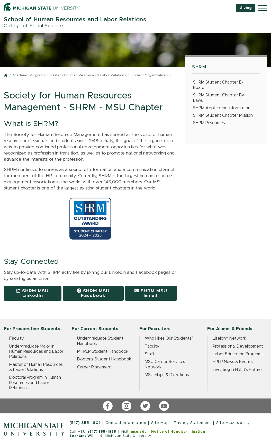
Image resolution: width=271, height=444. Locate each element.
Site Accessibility (233, 423)
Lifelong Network (229, 338)
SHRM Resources (209, 123)
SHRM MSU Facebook (93, 293)
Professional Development (238, 346)
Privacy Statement (192, 423)
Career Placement (94, 367)
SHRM (199, 67)
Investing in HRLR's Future (237, 370)
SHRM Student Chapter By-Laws (219, 98)
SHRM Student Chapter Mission (223, 115)
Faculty (16, 338)
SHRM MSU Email (150, 293)
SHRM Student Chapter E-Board (218, 85)
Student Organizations (149, 75)
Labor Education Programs (238, 354)
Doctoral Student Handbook (104, 359)
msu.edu (139, 431)
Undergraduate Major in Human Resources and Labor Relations (36, 351)
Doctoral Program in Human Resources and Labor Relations (35, 382)
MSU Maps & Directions (167, 375)
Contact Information (125, 423)
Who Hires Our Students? (169, 338)
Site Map (160, 423)
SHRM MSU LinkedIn (32, 293)
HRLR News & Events (233, 362)
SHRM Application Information (221, 108)
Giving (246, 8)
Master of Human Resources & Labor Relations (88, 75)
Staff (150, 354)
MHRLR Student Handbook (103, 351)
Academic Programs (28, 75)
